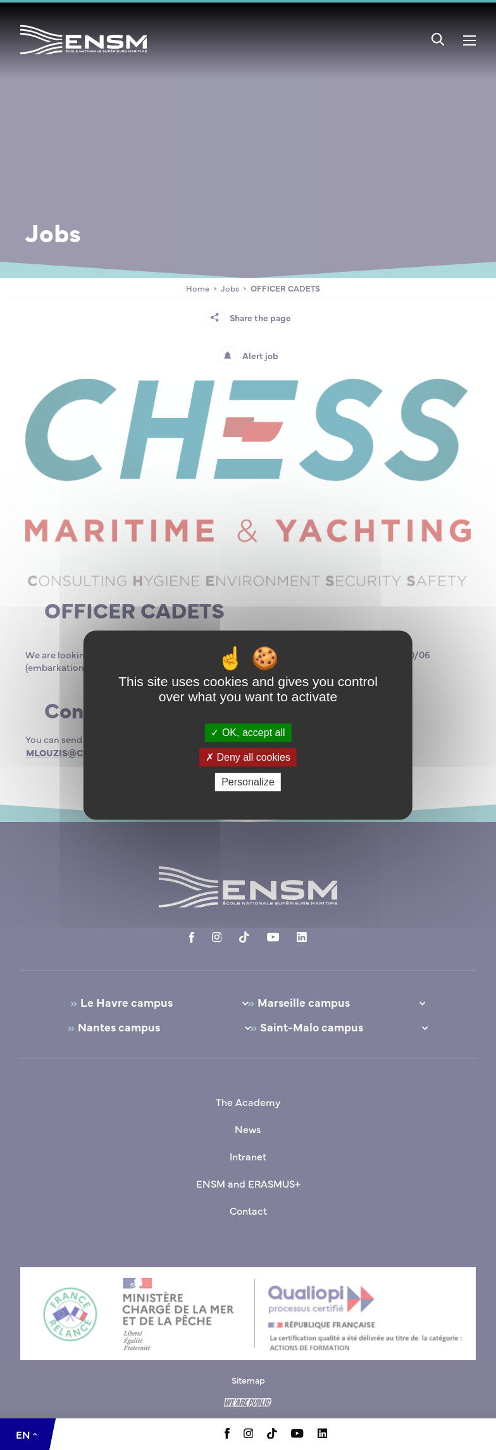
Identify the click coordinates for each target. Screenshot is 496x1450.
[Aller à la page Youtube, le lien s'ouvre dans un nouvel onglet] (297, 1434)
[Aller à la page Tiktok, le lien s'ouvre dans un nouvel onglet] (272, 1434)
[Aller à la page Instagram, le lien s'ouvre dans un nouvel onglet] (249, 1434)
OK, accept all (248, 732)
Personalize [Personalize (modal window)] (248, 782)
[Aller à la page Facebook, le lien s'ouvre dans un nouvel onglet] (227, 1434)
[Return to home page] (83, 56)
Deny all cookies (248, 757)
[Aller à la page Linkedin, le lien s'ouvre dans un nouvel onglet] (323, 1434)
